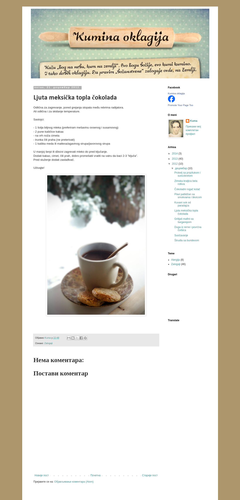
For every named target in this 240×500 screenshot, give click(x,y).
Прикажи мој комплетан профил (193, 130)
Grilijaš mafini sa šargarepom (183, 220)
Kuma (193, 120)
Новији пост (42, 475)
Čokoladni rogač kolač (187, 189)
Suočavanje (181, 235)
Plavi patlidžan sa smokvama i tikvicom (188, 196)
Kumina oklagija (176, 93)
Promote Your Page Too (180, 105)
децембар (181, 168)
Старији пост (150, 475)
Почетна (95, 475)
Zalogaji (48, 343)
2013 (175, 158)
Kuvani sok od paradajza (182, 204)
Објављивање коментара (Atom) (74, 481)
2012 (175, 163)
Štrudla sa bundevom (186, 240)
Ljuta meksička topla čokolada (186, 212)
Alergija (175, 259)
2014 (175, 153)
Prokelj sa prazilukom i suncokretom (187, 174)
